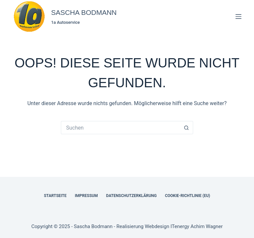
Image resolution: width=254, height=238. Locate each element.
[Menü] (238, 17)
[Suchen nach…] (120, 127)
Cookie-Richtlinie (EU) (187, 195)
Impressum (86, 195)
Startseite (55, 195)
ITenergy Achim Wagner (196, 226)
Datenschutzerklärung (131, 195)
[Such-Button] (186, 127)
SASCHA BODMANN (83, 12)
